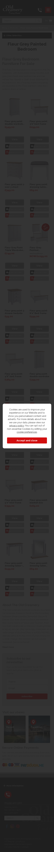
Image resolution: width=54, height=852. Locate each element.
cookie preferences (27, 432)
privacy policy (16, 425)
